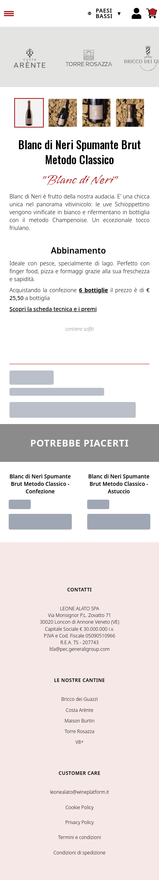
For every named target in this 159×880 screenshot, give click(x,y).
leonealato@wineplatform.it (79, 792)
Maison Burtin (79, 720)
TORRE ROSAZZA (88, 58)
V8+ (79, 742)
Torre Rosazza (79, 731)
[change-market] (102, 13)
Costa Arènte (79, 710)
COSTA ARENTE (29, 58)
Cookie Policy (79, 807)
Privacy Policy (79, 822)
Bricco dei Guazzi (79, 699)
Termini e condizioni (79, 837)
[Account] (136, 13)
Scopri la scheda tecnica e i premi (53, 309)
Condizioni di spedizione (80, 852)
